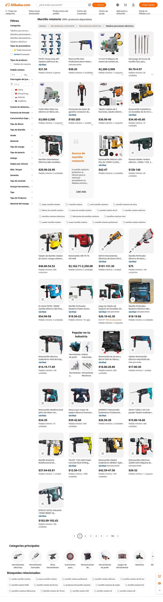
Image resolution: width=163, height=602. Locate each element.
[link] (159, 576)
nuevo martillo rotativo (76, 222)
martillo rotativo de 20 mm (46, 585)
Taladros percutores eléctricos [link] (120, 26)
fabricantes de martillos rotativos (84, 216)
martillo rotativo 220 (79, 591)
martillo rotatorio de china (125, 204)
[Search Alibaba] (62, 4)
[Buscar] (99, 5)
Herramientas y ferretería (62, 26)
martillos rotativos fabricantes (22, 591)
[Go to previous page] (74, 536)
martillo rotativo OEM (19, 585)
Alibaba (42, 26)
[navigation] (20, 278)
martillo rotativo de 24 (107, 210)
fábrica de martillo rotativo (51, 210)
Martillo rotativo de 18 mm (53, 591)
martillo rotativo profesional (104, 222)
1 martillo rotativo (73, 204)
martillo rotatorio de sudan (108, 585)
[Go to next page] (117, 536)
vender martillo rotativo (50, 222)
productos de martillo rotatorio (76, 585)
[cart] (126, 5)
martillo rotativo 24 (103, 591)
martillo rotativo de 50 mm (132, 579)
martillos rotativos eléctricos (52, 216)
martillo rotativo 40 (126, 591)
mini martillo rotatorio (97, 204)
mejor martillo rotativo (49, 204)
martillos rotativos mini (115, 216)
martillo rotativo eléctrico (133, 210)
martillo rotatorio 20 (134, 585)
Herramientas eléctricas (90, 26)
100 (112, 536)
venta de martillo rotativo (80, 210)
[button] (89, 5)
